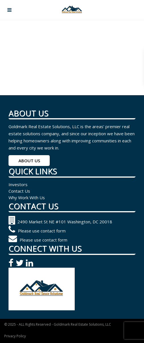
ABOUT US (29, 160)
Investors (18, 184)
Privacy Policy (15, 336)
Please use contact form (37, 231)
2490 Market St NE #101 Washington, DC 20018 (60, 221)
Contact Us (19, 191)
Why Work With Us (27, 197)
